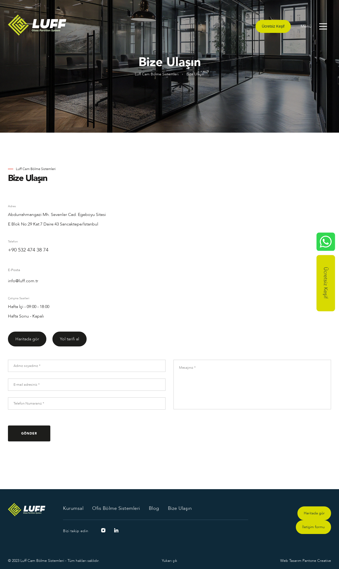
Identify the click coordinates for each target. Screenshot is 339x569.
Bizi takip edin (75, 530)
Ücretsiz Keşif (273, 26)
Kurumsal (73, 508)
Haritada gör (27, 339)
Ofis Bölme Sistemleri (116, 508)
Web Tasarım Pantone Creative (305, 560)
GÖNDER (29, 433)
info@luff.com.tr (23, 281)
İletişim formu (313, 526)
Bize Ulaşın (180, 508)
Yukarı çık (169, 560)
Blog (154, 508)
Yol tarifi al (69, 339)
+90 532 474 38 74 (28, 249)
